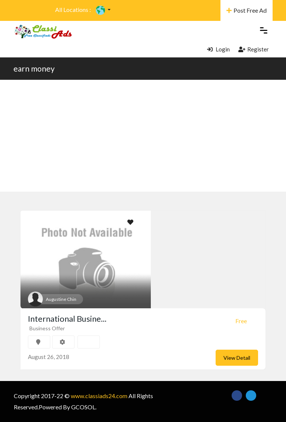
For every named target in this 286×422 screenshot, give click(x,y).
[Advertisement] (143, 136)
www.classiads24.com (99, 395)
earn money (34, 68)
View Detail (236, 358)
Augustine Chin (61, 299)
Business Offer (47, 328)
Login (218, 49)
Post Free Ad (246, 10)
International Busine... (67, 319)
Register (253, 49)
